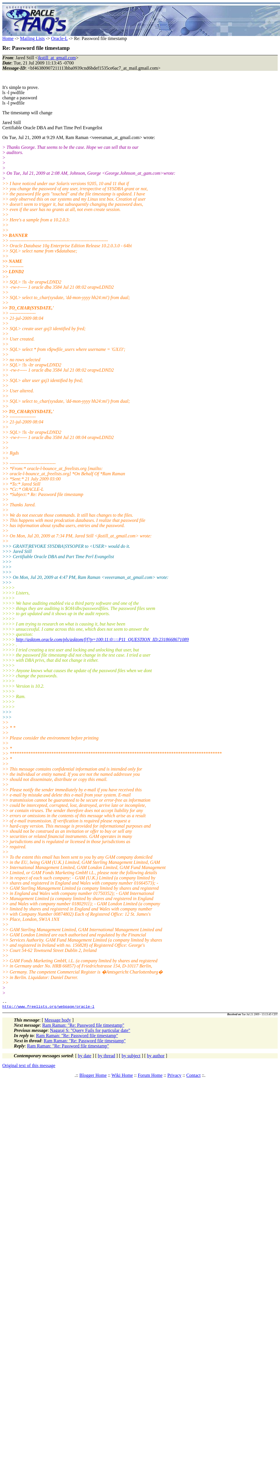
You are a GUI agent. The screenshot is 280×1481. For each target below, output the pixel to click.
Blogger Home (93, 1077)
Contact (193, 1077)
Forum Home (150, 1077)
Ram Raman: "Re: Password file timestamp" (83, 1026)
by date (84, 1057)
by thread (106, 1057)
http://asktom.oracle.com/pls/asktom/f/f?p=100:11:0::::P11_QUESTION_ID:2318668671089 (102, 639)
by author (155, 1057)
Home (8, 38)
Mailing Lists (32, 38)
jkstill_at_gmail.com (57, 57)
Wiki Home (122, 1077)
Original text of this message (28, 1067)
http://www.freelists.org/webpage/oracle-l (48, 1008)
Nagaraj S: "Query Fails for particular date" (90, 1032)
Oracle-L (59, 38)
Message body (57, 1021)
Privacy (174, 1077)
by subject (131, 1057)
